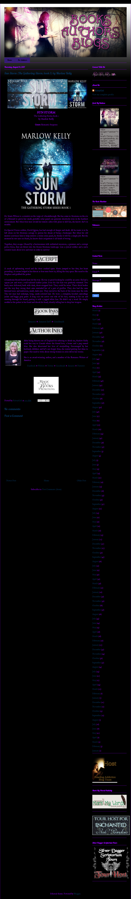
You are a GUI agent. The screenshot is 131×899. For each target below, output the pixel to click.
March (95, 310)
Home (9, 60)
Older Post (81, 481)
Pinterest (81, 366)
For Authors (22, 60)
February (96, 328)
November (96, 341)
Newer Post (11, 481)
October (95, 346)
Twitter (50, 366)
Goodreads (59, 321)
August (95, 354)
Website (41, 366)
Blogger (77, 894)
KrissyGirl (99, 91)
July (94, 359)
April (94, 319)
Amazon (32, 321)
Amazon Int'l (45, 321)
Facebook (31, 366)
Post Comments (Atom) (52, 489)
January (95, 332)
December (96, 337)
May (94, 315)
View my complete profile (103, 94)
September (96, 350)
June (94, 363)
